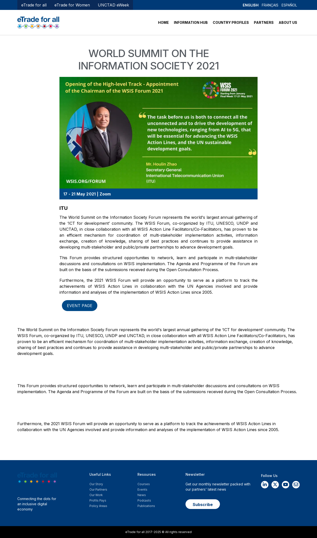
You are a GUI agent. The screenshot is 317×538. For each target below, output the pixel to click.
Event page (79, 305)
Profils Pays (97, 500)
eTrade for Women (72, 4)
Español (289, 5)
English (251, 5)
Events (142, 489)
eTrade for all (34, 4)
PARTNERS (264, 22)
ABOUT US (288, 22)
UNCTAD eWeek (113, 4)
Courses (143, 484)
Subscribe (203, 504)
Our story (96, 484)
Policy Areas (98, 506)
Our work (96, 495)
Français (270, 5)
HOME (163, 22)
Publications (146, 506)
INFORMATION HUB (191, 22)
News (141, 495)
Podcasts (144, 500)
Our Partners (98, 489)
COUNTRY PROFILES (231, 22)
